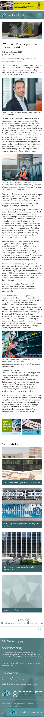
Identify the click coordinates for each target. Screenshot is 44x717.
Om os (4, 713)
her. (11, 665)
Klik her (35, 684)
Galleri (4, 711)
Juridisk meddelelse (14, 706)
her (24, 680)
